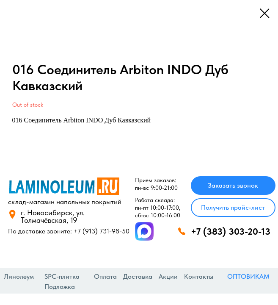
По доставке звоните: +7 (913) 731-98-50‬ (68, 231)
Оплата (105, 276)
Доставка (137, 276)
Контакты (198, 276)
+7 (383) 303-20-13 (230, 231)
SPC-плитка (62, 276)
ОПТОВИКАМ (248, 276)
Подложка (59, 287)
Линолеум (19, 276)
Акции (168, 276)
